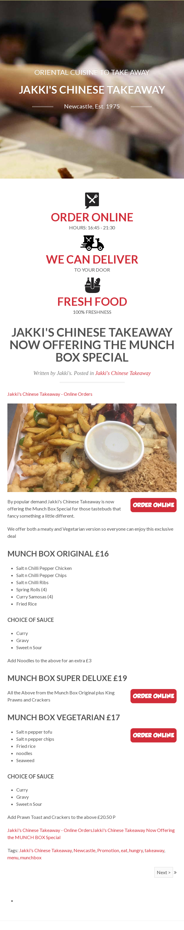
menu (12, 857)
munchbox (30, 857)
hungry (136, 850)
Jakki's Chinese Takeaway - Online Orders (49, 394)
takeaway (154, 850)
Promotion (108, 850)
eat (124, 850)
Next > (164, 872)
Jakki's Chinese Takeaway (123, 373)
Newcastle (84, 850)
